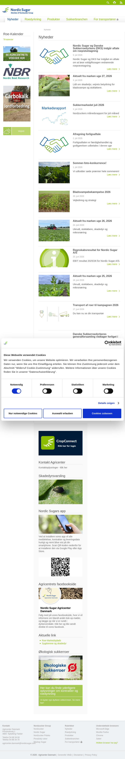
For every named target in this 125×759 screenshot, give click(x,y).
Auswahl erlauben (62, 413)
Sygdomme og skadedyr (54, 643)
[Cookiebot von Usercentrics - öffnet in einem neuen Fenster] (107, 343)
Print (114, 2)
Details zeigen (106, 403)
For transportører (105, 19)
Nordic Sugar (39, 732)
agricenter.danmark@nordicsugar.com (18, 743)
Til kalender (8, 40)
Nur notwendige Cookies (23, 413)
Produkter (53, 19)
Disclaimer (78, 755)
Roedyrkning (33, 19)
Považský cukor (40, 739)
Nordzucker (39, 729)
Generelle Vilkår (65, 755)
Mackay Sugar (40, 742)
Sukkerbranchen (77, 19)
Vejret (21, 131)
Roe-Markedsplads (51, 640)
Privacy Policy (91, 755)
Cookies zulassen (102, 413)
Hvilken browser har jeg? (107, 743)
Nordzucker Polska (42, 735)
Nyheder (12, 19)
